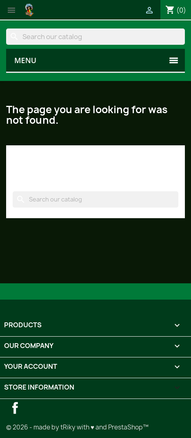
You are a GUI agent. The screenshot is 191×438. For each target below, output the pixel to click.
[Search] (95, 36)
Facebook (15, 408)
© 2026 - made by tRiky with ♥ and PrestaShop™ (77, 427)
